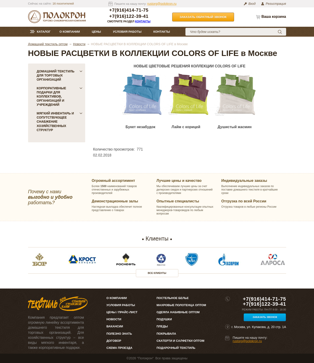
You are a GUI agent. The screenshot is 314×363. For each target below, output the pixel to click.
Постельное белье (173, 298)
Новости (79, 44)
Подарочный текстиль (176, 347)
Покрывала (166, 333)
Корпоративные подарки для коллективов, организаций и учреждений (59, 96)
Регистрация (276, 3)
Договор (113, 340)
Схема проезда (119, 347)
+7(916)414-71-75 (128, 10)
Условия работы (127, 31)
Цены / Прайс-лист (121, 312)
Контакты (142, 21)
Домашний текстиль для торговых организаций (59, 75)
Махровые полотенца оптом (181, 305)
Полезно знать (119, 333)
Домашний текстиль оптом (48, 44)
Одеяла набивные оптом (178, 312)
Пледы (162, 326)
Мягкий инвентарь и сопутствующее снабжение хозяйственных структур (59, 121)
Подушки (164, 319)
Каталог (44, 31)
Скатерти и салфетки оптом (180, 340)
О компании (69, 31)
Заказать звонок (265, 317)
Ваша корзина (273, 17)
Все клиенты (157, 273)
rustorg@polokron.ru (162, 3)
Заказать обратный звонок (203, 17)
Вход (252, 3)
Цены (96, 31)
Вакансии (114, 326)
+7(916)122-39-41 (128, 16)
